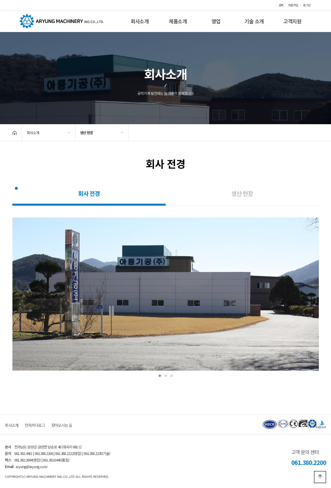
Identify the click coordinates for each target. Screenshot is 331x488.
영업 (216, 21)
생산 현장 (242, 193)
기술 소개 (254, 21)
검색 (280, 5)
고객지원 (292, 21)
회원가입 (293, 5)
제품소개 (178, 21)
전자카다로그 (35, 425)
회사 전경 (89, 193)
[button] (160, 375)
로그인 (306, 5)
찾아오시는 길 (61, 425)
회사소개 (140, 21)
